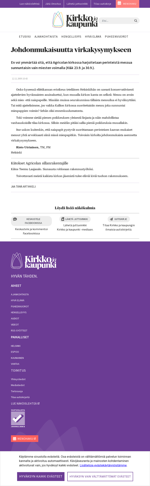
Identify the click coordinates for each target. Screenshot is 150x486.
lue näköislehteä (24, 403)
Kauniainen (17, 358)
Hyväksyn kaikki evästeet (40, 476)
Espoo (15, 351)
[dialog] (75, 468)
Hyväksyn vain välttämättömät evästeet (100, 476)
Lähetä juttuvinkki (77, 3)
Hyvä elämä (17, 300)
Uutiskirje (120, 219)
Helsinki (15, 346)
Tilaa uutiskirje (102, 3)
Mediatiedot (18, 385)
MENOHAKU (129, 3)
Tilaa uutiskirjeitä (20, 397)
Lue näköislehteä (30, 3)
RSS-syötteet (19, 330)
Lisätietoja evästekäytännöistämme (103, 465)
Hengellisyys (19, 312)
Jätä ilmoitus (53, 3)
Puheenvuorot (20, 306)
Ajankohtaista (20, 294)
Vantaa (15, 363)
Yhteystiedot (18, 379)
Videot (15, 324)
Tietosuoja (17, 391)
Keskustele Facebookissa (33, 221)
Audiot (15, 318)
